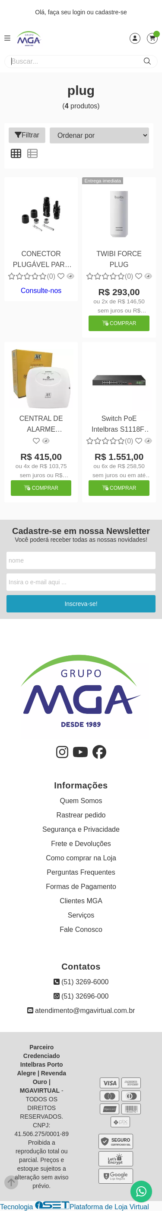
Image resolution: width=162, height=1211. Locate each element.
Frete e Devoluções (81, 843)
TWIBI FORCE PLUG (119, 259)
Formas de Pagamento (81, 886)
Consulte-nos (41, 290)
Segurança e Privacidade (81, 829)
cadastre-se (111, 12)
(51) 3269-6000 (81, 982)
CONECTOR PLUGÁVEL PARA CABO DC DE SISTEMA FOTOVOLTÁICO (41, 260)
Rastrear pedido (81, 815)
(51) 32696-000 (81, 996)
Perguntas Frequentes (81, 872)
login (80, 12)
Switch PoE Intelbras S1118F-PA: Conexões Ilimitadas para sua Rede (119, 425)
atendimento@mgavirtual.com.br (81, 1010)
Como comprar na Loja (81, 858)
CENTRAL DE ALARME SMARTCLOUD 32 (41, 425)
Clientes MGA (81, 901)
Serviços (81, 915)
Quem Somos (81, 800)
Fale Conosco (81, 929)
